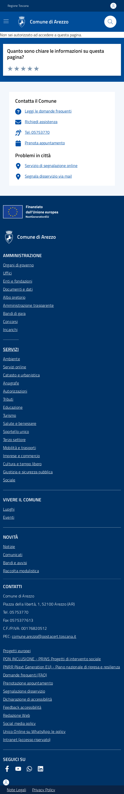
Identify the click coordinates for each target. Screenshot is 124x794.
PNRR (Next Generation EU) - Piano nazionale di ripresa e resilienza (61, 667)
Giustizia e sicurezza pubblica (28, 472)
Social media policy (19, 723)
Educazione (13, 407)
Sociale (9, 480)
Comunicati (12, 555)
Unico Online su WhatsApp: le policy (34, 731)
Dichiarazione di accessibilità (27, 699)
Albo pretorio (14, 297)
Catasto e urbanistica (21, 375)
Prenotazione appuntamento (28, 683)
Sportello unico (16, 431)
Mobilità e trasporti (19, 448)
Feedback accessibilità (22, 707)
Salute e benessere (19, 423)
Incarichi (10, 329)
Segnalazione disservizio (24, 691)
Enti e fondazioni (17, 281)
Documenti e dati (18, 289)
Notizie (9, 546)
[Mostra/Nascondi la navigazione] (6, 21)
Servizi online (14, 367)
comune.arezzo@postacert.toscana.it (44, 636)
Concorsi (10, 321)
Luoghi (8, 509)
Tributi (8, 399)
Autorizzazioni (15, 391)
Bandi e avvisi (15, 563)
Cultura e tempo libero (22, 464)
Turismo (9, 415)
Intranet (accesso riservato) (27, 739)
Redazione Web (16, 715)
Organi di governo (18, 265)
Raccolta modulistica (21, 571)
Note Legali (16, 790)
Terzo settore (14, 439)
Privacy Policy (43, 790)
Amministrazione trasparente (28, 305)
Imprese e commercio (21, 456)
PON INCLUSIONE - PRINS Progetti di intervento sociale (52, 659)
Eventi (8, 517)
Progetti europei (17, 651)
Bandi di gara (14, 313)
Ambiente (11, 359)
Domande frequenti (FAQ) (25, 675)
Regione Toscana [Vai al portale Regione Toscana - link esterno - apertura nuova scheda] (18, 6)
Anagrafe (11, 383)
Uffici (7, 273)
